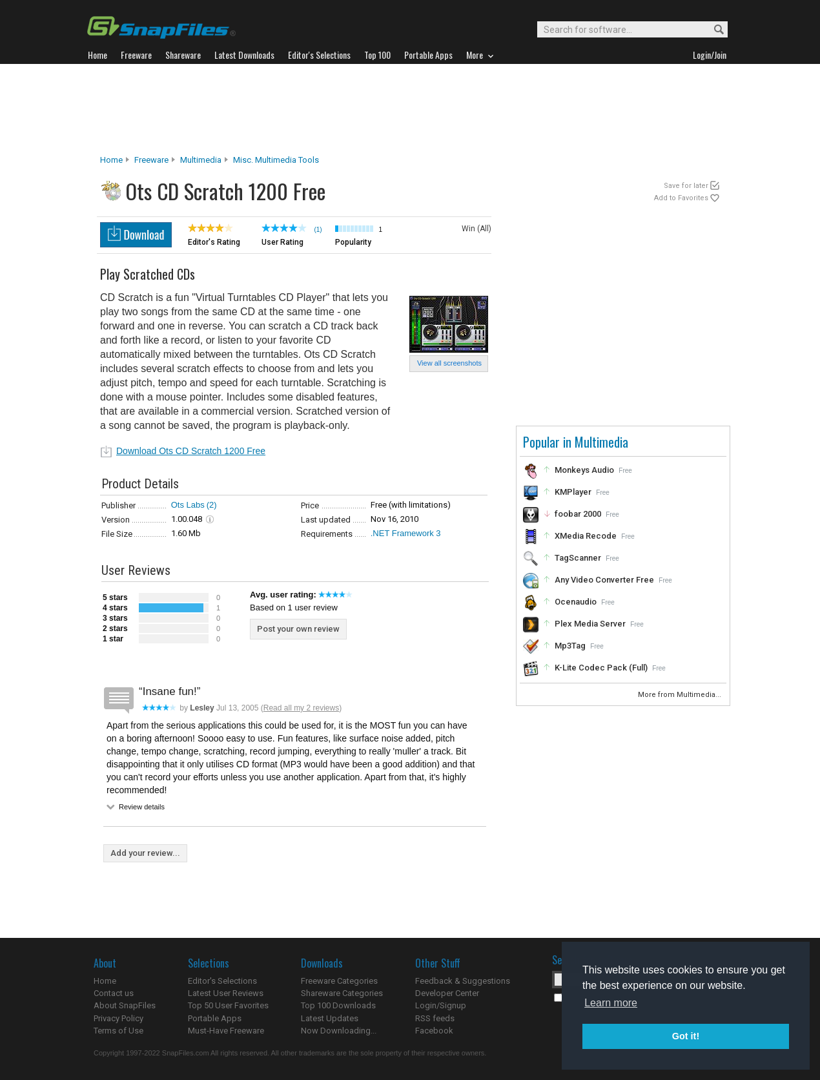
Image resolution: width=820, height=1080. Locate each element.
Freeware (151, 160)
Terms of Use (118, 1030)
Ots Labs (188, 505)
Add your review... (145, 853)
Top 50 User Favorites (228, 1005)
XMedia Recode (586, 536)
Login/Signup (440, 1005)
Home (111, 160)
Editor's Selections (222, 981)
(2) (212, 505)
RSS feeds (435, 1018)
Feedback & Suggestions (462, 981)
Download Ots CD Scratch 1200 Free (190, 451)
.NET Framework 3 (406, 533)
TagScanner (578, 558)
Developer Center (447, 993)
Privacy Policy (118, 1018)
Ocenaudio (576, 602)
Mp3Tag (570, 645)
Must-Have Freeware (226, 1030)
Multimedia (200, 160)
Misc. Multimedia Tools (276, 160)
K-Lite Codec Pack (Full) (601, 667)
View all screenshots (449, 363)
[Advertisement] (410, 109)
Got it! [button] (685, 1036)
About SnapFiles (125, 1005)
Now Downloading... (338, 1030)
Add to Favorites (681, 198)
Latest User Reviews (225, 993)
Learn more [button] (610, 1002)
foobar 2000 (578, 514)
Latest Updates (329, 1018)
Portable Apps (214, 1018)
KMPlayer (573, 492)
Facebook (434, 1030)
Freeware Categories (339, 981)
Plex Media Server (590, 623)
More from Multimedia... (680, 695)
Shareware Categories (342, 993)
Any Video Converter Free (604, 580)
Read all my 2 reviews (301, 707)
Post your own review (298, 629)
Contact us (114, 993)
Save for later (686, 186)
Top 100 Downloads (338, 1005)
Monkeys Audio (584, 470)
